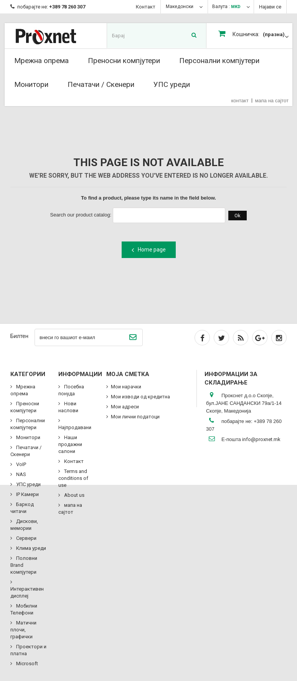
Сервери (25, 538)
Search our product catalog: (81, 215)
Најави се (270, 7)
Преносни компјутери (124, 60)
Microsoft (26, 663)
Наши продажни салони (70, 444)
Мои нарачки (126, 387)
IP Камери (27, 494)
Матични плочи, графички (23, 629)
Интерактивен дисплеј (27, 592)
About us (73, 495)
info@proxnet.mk (261, 439)
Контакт (145, 7)
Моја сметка (127, 374)
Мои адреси (125, 407)
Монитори (31, 84)
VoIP (20, 464)
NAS (20, 474)
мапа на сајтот (272, 100)
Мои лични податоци (135, 417)
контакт (240, 100)
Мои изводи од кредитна (140, 397)
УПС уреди (171, 84)
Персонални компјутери (219, 60)
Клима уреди (30, 548)
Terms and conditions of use (73, 478)
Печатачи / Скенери (101, 84)
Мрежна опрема (41, 60)
